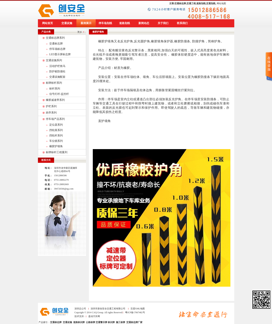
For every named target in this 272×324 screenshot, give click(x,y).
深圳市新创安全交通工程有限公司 (108, 308)
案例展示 (86, 23)
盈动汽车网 (94, 316)
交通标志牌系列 (55, 37)
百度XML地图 (138, 308)
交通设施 (66, 23)
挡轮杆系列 (56, 135)
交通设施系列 (54, 60)
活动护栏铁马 (57, 66)
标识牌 (111, 322)
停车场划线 (105, 23)
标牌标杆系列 (54, 82)
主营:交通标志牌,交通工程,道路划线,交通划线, (192, 3)
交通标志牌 (56, 43)
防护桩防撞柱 (57, 71)
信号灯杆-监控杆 (59, 94)
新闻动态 (143, 23)
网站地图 (221, 3)
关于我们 (163, 23)
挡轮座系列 (56, 130)
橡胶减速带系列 (55, 100)
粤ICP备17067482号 (135, 312)
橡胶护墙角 (56, 146)
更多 (81, 31)
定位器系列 (56, 124)
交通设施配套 (57, 76)
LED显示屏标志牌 (60, 54)
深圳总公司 (80, 308)
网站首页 (47, 23)
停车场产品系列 (55, 119)
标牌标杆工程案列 (56, 152)
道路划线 (124, 23)
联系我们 (182, 23)
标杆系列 (54, 88)
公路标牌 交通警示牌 (96, 322)
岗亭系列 (51, 112)
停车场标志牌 (57, 49)
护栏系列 (51, 106)
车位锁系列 (56, 140)
